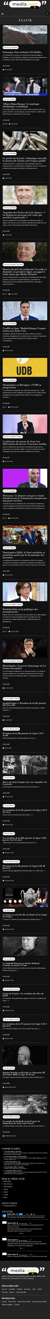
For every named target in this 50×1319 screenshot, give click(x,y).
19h (30, 1247)
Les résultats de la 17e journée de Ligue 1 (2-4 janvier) (25, 1032)
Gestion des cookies (24, 1309)
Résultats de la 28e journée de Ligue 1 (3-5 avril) (23, 741)
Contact (16, 1312)
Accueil (4, 1309)
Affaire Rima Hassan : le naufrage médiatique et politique (23, 105)
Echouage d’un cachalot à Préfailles (24, 52)
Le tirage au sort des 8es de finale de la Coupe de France (25, 923)
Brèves (12, 706)
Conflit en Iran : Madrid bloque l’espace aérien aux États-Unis (21, 334)
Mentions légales (7, 1312)
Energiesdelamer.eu (10, 1213)
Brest (5, 1205)
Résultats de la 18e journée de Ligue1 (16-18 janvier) (24, 874)
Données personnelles (39, 1309)
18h (30, 1230)
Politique (12, 99)
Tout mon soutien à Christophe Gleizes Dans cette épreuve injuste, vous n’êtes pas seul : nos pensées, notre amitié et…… (24, 1171)
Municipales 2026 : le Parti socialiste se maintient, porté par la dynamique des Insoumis (25, 562)
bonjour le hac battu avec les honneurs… (16, 1176)
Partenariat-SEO (21, 1299)
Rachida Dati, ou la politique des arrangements (22, 618)
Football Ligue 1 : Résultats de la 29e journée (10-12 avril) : (24, 711)
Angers (6, 1197)
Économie (20, 267)
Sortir (34, 1296)
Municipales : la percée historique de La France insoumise (25, 674)
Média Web (7, 1189)
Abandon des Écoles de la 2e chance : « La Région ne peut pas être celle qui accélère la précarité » (24, 217)
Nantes (6, 1199)
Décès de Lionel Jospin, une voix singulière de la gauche (25, 790)
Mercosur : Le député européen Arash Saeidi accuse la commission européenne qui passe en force (24, 505)
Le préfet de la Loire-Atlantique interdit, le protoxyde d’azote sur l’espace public (22, 160)
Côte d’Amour (8, 1191)
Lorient (6, 1202)
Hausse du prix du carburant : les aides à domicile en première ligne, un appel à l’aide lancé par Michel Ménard (24, 275)
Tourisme (5, 1299)
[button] (2, 13)
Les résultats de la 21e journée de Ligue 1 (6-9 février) (25, 818)
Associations (14, 47)
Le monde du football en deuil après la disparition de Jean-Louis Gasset (21, 1129)
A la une (6, 47)
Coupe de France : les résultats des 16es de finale (23, 1002)
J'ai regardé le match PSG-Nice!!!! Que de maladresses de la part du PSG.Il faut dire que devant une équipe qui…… (25, 1180)
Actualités (13, 153)
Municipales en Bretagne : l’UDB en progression (24, 391)
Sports (17, 706)
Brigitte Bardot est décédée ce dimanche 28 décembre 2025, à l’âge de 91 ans (24, 1081)
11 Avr (31, 1262)
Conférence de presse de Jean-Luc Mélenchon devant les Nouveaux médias (23, 448)
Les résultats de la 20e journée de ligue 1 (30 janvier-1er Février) (24, 846)
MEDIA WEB (11, 1230)
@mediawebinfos (23, 1231)
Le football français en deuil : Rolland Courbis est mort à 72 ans (21, 971)
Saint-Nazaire (8, 1194)
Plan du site (12, 1309)
